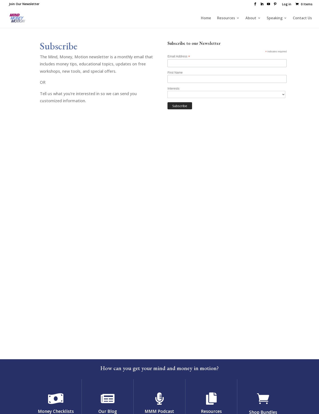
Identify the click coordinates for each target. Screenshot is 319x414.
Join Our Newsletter (24, 4)
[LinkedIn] (261, 5)
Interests (173, 88)
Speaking (274, 18)
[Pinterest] (275, 5)
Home (206, 18)
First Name (175, 72)
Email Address (178, 56)
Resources (226, 18)
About (250, 18)
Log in (286, 4)
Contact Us (302, 18)
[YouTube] (268, 5)
